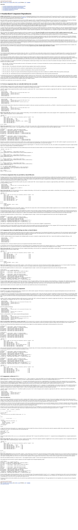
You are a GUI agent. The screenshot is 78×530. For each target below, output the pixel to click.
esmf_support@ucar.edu (4, 529)
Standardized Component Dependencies (15, 14)
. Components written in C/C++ (8, 10)
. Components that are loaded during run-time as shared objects (14, 8)
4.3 (28, 417)
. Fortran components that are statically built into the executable (14, 6)
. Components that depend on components (10, 9)
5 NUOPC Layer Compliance (8, 2)
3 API (25, 2)
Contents (28, 2)
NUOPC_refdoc (17, 2)
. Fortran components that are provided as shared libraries (13, 7)
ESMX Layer (24, 17)
